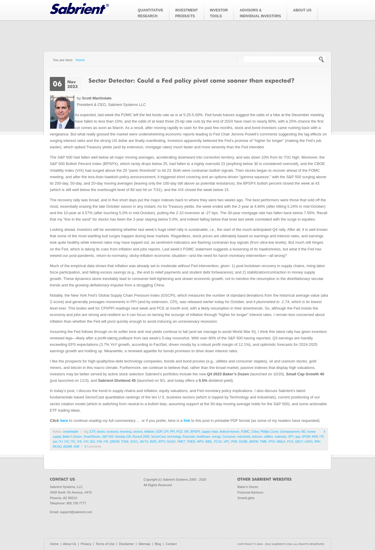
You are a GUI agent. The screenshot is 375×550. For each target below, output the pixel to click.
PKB (234, 441)
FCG (290, 441)
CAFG (308, 441)
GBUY (299, 441)
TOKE (125, 441)
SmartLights (246, 498)
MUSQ (57, 446)
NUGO (171, 441)
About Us (69, 544)
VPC (227, 441)
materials (281, 436)
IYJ (60, 441)
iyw (55, 441)
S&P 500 (107, 436)
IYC (73, 441)
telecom (257, 436)
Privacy (86, 544)
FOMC (245, 431)
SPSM (306, 436)
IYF (321, 436)
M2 (303, 431)
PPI (172, 431)
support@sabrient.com (76, 512)
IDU (92, 441)
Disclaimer (126, 544)
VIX (186, 431)
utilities (268, 436)
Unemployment (290, 431)
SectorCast (158, 436)
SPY (291, 436)
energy (216, 436)
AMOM (253, 441)
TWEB (191, 441)
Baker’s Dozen (72, 436)
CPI (165, 431)
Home (80, 60)
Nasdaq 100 (123, 436)
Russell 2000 (140, 436)
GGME (243, 441)
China (255, 431)
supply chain (210, 431)
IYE (105, 441)
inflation (149, 431)
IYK (79, 441)
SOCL (134, 441)
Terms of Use (105, 544)
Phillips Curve (269, 431)
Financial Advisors (250, 492)
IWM (315, 436)
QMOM (114, 441)
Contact (171, 544)
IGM (76, 446)
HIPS (200, 441)
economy (112, 431)
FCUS (218, 441)
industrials (243, 436)
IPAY (317, 441)
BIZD (153, 441)
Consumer (229, 436)
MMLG (281, 441)
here (64, 420)
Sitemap (144, 544)
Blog (158, 544)
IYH (85, 441)
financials (189, 436)
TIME (263, 441)
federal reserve (229, 431)
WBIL (208, 441)
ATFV (161, 441)
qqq (297, 436)
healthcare (203, 436)
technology (174, 436)
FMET (181, 441)
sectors (137, 431)
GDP (159, 431)
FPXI (271, 441)
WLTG (144, 441)
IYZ (66, 441)
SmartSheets (91, 436)
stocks (101, 431)
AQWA (67, 446)
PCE (179, 431)
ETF (92, 431)
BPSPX (195, 431)
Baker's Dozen (247, 487)
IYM (99, 441)
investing (125, 431)
